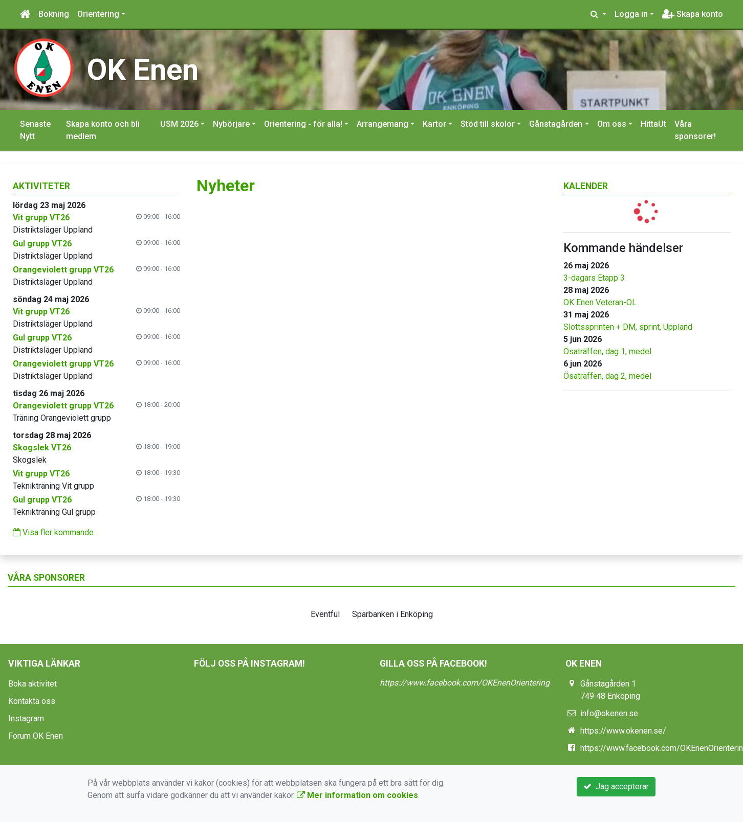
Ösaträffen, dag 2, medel (607, 376)
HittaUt (653, 124)
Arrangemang (382, 124)
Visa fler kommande (53, 532)
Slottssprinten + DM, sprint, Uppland (627, 327)
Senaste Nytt (35, 130)
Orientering (98, 14)
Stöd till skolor (488, 124)
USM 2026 (179, 124)
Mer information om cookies (357, 795)
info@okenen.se (609, 713)
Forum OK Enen (35, 736)
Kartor (434, 124)
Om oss (611, 124)
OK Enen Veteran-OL (600, 302)
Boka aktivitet (32, 684)
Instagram (26, 718)
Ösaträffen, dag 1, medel (607, 351)
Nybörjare (231, 124)
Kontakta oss (31, 701)
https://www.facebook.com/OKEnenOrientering (465, 683)
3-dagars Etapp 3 (594, 278)
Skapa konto (692, 14)
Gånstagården (555, 124)
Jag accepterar (616, 786)
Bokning (53, 14)
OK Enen (143, 69)
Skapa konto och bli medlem (103, 130)
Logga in (631, 14)
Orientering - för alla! (303, 124)
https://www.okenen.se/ (623, 731)
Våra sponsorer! (695, 130)
